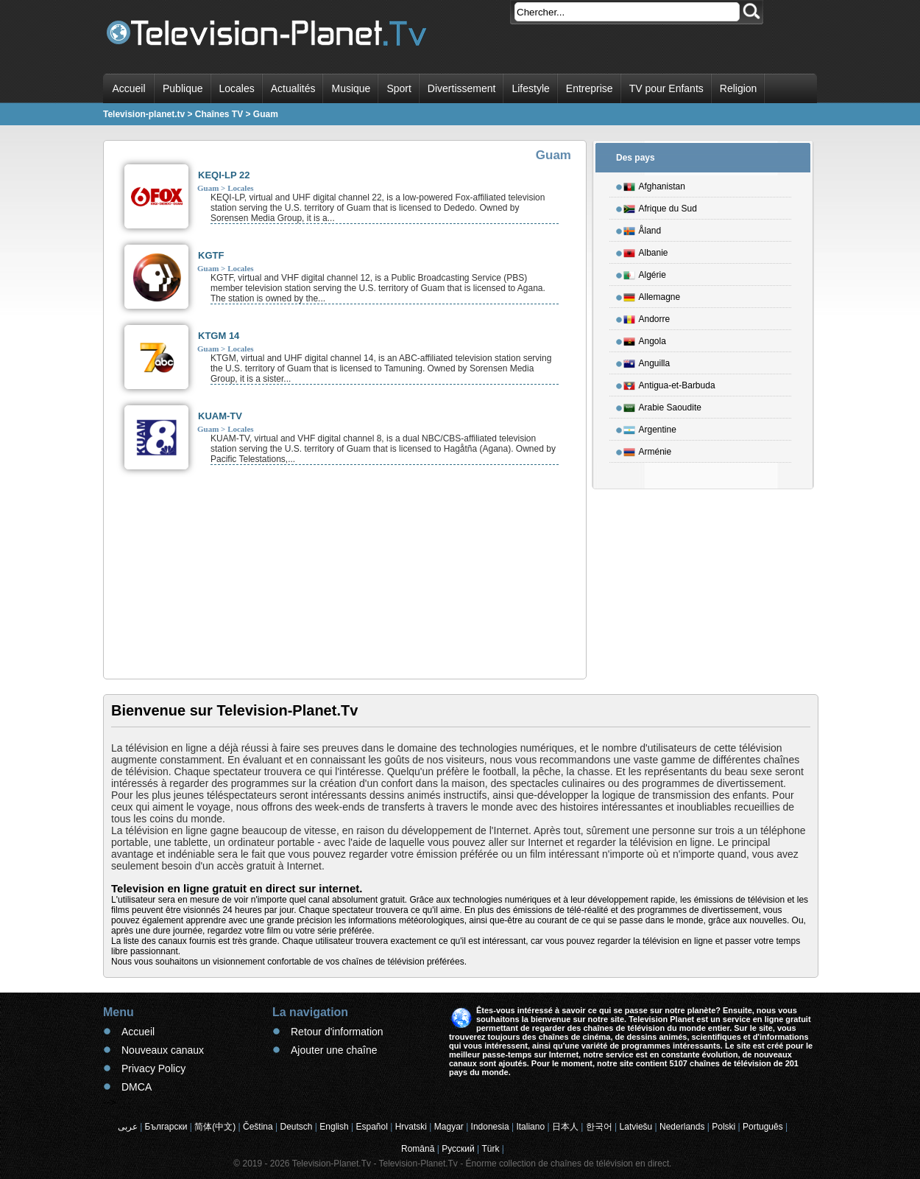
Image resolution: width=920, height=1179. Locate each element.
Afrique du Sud (660, 206)
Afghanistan (654, 184)
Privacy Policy (153, 1068)
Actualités (293, 88)
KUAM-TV (220, 415)
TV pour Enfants (666, 88)
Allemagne (652, 295)
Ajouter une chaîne (334, 1050)
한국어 (599, 1127)
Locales (237, 88)
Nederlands (681, 1127)
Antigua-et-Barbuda (669, 383)
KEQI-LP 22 (224, 175)
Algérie (644, 272)
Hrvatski (411, 1127)
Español (371, 1127)
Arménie (647, 449)
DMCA (136, 1087)
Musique (350, 88)
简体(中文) (215, 1127)
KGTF (211, 255)
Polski (723, 1127)
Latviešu (636, 1127)
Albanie (645, 250)
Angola (644, 339)
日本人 (565, 1127)
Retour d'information (337, 1032)
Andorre (646, 317)
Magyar (449, 1127)
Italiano (530, 1127)
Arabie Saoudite (662, 405)
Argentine (649, 427)
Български (166, 1127)
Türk (491, 1149)
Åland (642, 228)
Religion (738, 88)
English (333, 1127)
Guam (208, 187)
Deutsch (296, 1127)
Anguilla (646, 361)
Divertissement (462, 88)
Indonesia (490, 1127)
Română (417, 1149)
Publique (183, 88)
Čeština (258, 1127)
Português (763, 1127)
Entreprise (589, 88)
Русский (458, 1149)
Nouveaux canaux (162, 1050)
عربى (128, 1127)
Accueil (128, 88)
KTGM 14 (218, 335)
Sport (398, 88)
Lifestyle (530, 88)
